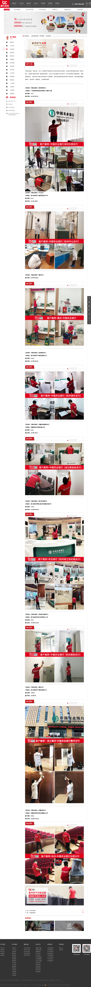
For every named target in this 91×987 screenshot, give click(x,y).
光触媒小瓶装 (39, 947)
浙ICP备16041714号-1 (26, 984)
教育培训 (12, 56)
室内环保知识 (50, 953)
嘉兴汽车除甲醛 (29, 9)
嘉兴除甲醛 (80, 9)
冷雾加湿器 (38, 971)
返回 (83, 912)
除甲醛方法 (54, 9)
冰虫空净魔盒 (39, 957)
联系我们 (57, 4)
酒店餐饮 (12, 66)
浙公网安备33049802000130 (39, 984)
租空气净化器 (27, 955)
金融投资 (12, 59)
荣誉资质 (2, 949)
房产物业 (12, 69)
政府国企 (12, 52)
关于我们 (2, 944)
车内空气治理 (27, 951)
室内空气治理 (27, 949)
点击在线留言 (11, 107)
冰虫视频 (2, 953)
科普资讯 (50, 4)
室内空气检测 (27, 947)
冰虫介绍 (2, 947)
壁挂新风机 (38, 968)
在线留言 (61, 949)
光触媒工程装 (39, 949)
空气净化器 (38, 962)
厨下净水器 (38, 969)
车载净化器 (38, 966)
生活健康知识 (50, 960)
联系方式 (61, 947)
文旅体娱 (12, 86)
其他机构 (12, 93)
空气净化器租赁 (42, 9)
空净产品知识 (50, 958)
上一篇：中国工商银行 (30, 910)
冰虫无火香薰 (39, 960)
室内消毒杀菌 (27, 953)
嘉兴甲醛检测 (17, 9)
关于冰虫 (21, 4)
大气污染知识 (50, 957)
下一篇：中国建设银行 (30, 912)
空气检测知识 (50, 949)
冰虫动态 (2, 951)
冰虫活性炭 (38, 953)
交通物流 (12, 76)
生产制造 (12, 73)
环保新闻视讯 (50, 947)
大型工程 (12, 45)
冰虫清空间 (38, 955)
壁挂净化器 (38, 964)
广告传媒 (12, 83)
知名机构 (12, 49)
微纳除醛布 (38, 951)
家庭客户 (12, 42)
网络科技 (12, 79)
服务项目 (28, 4)
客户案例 (43, 4)
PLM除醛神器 (39, 958)
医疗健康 (12, 62)
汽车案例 (12, 90)
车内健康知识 (50, 955)
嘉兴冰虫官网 (35, 35)
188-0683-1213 (11, 101)
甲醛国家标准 (67, 9)
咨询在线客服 (11, 110)
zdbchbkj (10, 104)
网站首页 (14, 4)
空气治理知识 (50, 951)
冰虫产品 (35, 4)
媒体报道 (2, 955)
